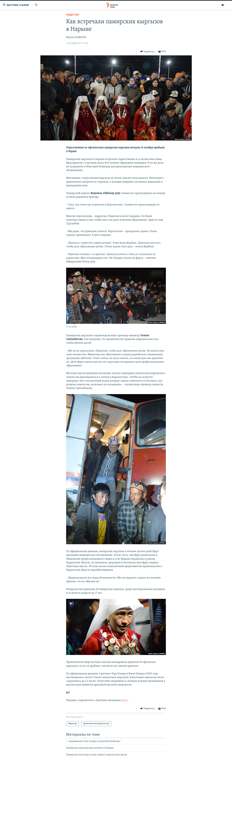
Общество (72, 14)
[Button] (147, 52)
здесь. (125, 700)
